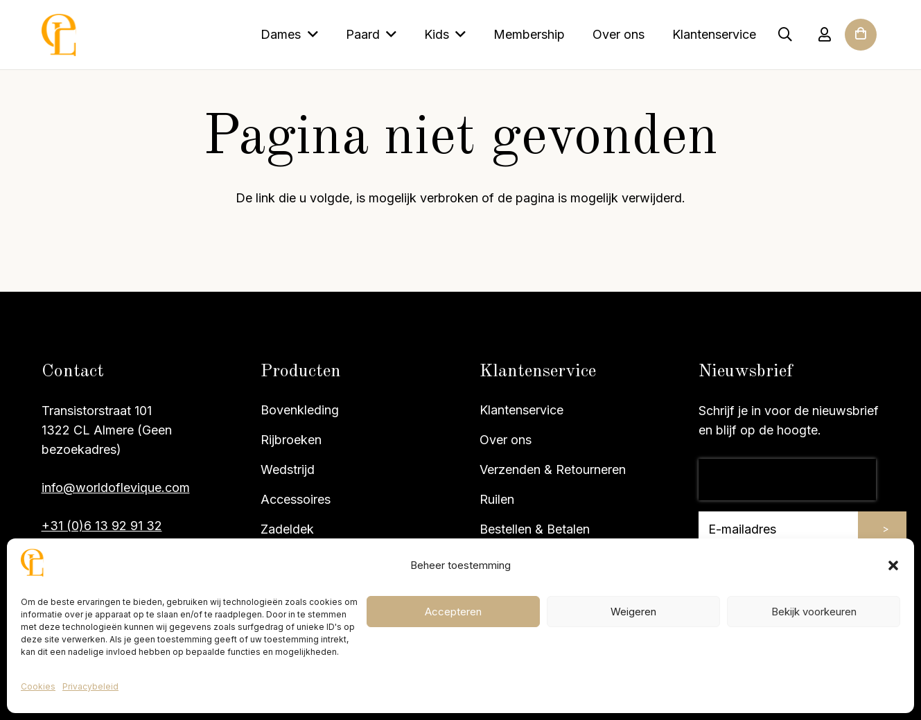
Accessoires (296, 499)
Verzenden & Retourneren (553, 469)
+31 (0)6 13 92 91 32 (102, 525)
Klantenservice (521, 410)
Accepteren (453, 611)
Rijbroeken (291, 439)
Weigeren (633, 611)
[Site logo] (59, 35)
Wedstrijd (288, 469)
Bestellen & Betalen (535, 529)
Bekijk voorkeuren (814, 611)
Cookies (38, 686)
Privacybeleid (90, 686)
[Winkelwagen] (861, 53)
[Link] (824, 34)
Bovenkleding (300, 410)
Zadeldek (287, 529)
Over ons (506, 439)
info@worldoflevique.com (116, 487)
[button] (893, 565)
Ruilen (497, 499)
